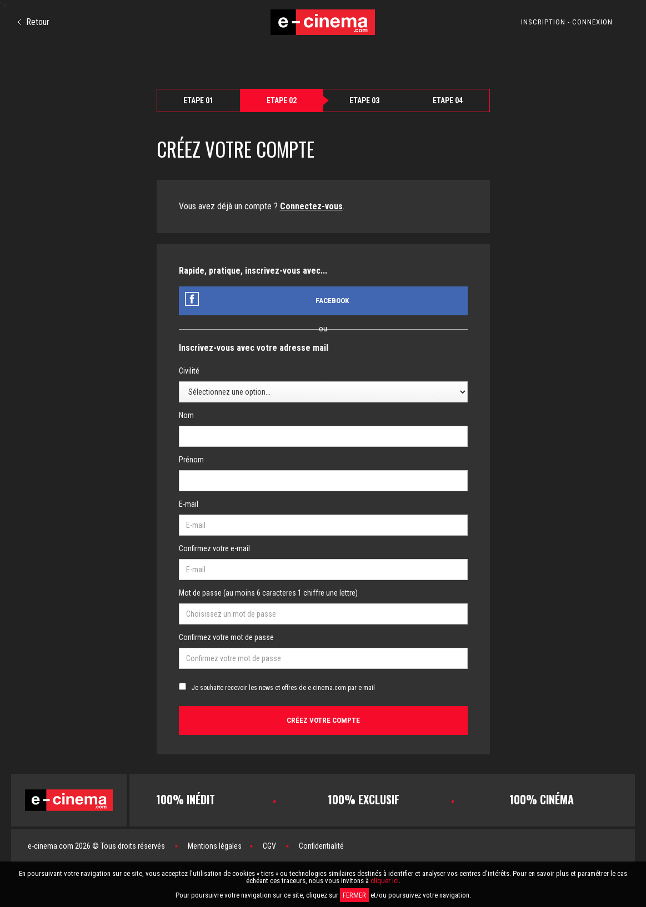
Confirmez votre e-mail (214, 548)
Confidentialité (321, 846)
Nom (186, 415)
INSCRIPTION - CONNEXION (567, 22)
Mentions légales (215, 846)
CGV (269, 846)
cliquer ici (384, 880)
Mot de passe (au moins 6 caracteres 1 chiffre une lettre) (268, 592)
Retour (33, 22)
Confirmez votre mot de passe (226, 637)
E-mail (188, 504)
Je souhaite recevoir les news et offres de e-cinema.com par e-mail (283, 688)
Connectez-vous (311, 206)
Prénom (191, 459)
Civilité (189, 370)
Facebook (332, 300)
